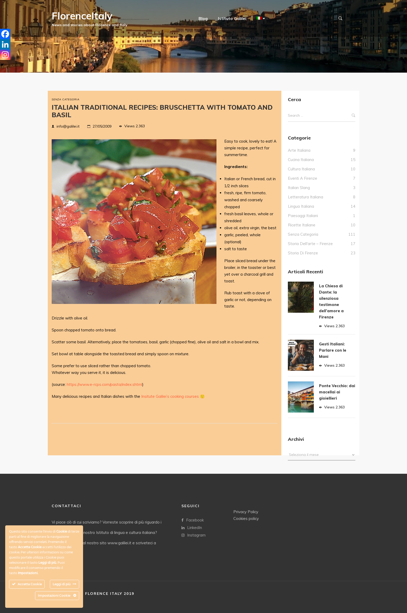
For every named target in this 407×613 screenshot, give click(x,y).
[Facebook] (5, 34)
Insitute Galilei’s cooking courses (170, 396)
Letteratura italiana (305, 196)
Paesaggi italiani (303, 215)
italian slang (299, 187)
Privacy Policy (245, 511)
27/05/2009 (102, 126)
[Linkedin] (5, 44)
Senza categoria (65, 99)
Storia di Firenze (303, 252)
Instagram (193, 534)
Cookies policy (246, 518)
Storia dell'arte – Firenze (310, 243)
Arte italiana (299, 150)
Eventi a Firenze (302, 178)
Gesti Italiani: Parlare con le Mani (332, 350)
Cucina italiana (301, 159)
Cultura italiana (301, 168)
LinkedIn (191, 527)
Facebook (192, 519)
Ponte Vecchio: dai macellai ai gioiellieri (337, 392)
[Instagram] (5, 55)
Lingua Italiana (301, 206)
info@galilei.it (68, 126)
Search (353, 116)
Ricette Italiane (301, 224)
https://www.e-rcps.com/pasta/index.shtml (104, 384)
